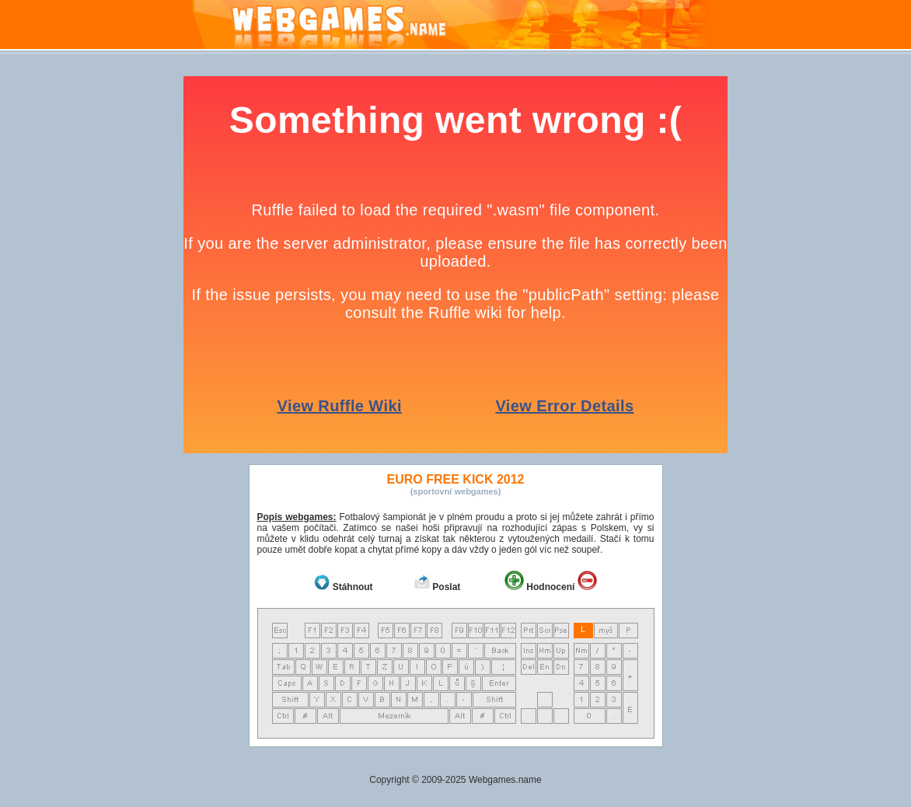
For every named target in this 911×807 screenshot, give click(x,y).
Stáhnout (353, 587)
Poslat (446, 587)
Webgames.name (505, 779)
